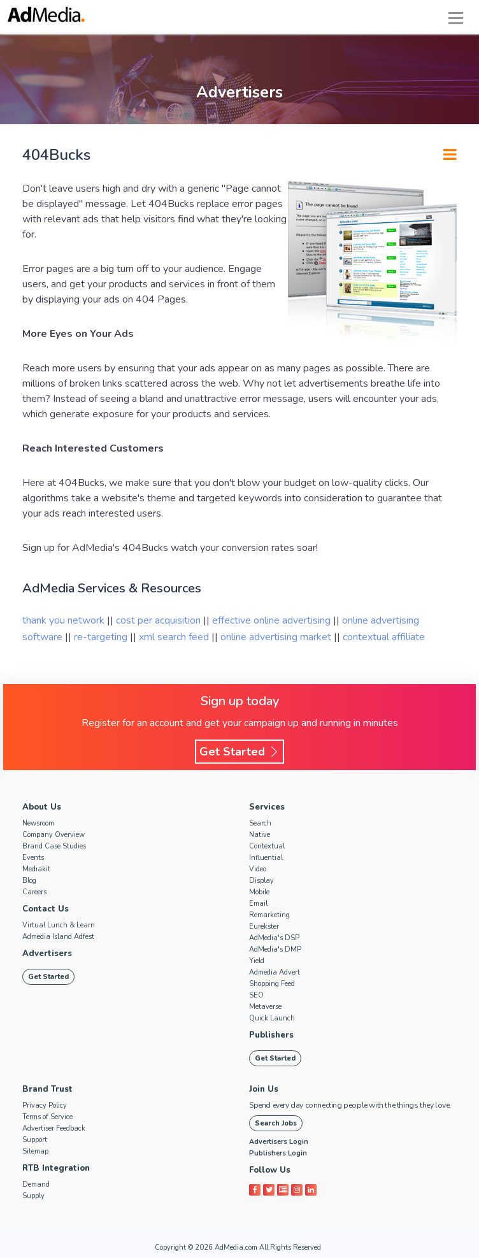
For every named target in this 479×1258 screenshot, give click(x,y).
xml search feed (175, 637)
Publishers (271, 1035)
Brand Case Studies (54, 846)
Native (259, 835)
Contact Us (45, 909)
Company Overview (53, 835)
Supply (33, 1196)
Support (34, 1140)
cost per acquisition (159, 620)
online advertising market (277, 637)
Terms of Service (47, 1117)
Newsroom (38, 823)
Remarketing (269, 915)
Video (257, 869)
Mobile (259, 892)
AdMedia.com (236, 1247)
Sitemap (35, 1151)
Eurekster (264, 926)
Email (258, 903)
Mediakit (36, 869)
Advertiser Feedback (53, 1128)
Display (261, 880)
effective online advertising (272, 620)
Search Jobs (276, 1123)
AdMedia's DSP (274, 938)
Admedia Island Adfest (58, 936)
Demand (36, 1184)
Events (33, 857)
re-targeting (102, 637)
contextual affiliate (384, 637)
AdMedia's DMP (275, 949)
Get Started (239, 751)
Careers (34, 892)
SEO (256, 995)
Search (260, 823)
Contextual (267, 846)
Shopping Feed (272, 984)
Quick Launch (272, 1018)
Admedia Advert (274, 972)
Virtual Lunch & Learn (58, 925)
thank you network (64, 620)
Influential (266, 857)
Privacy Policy (44, 1105)
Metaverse (265, 1006)
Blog (29, 880)
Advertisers (47, 953)
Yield (256, 961)
